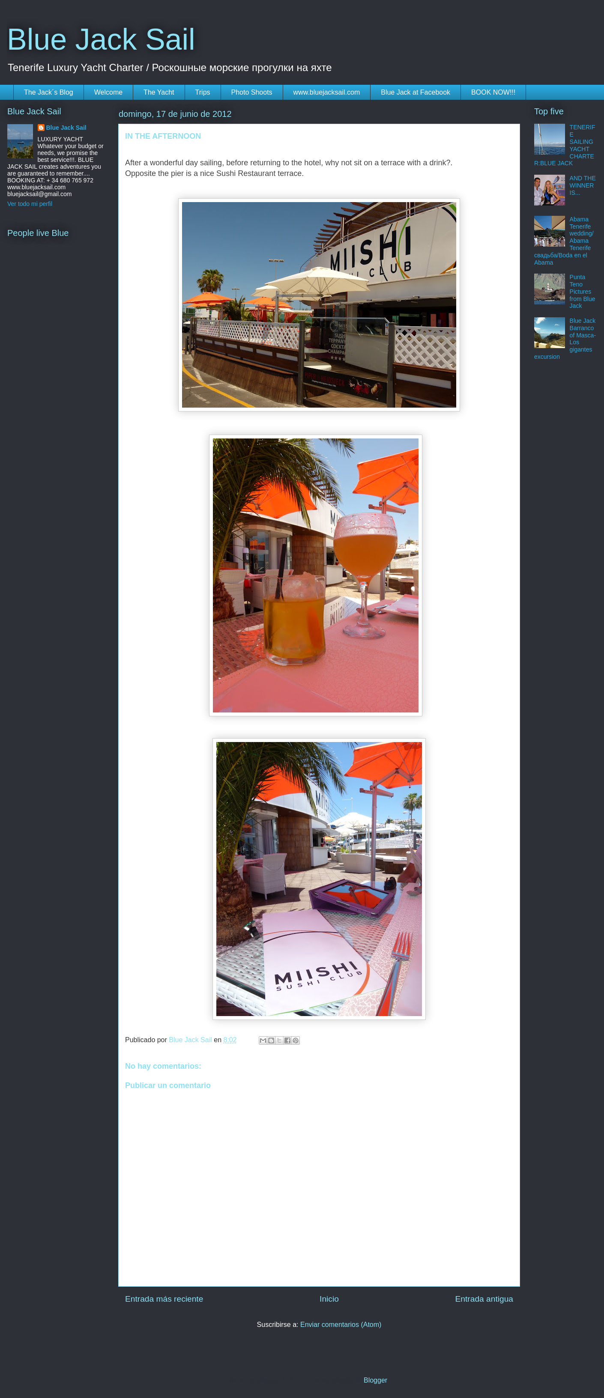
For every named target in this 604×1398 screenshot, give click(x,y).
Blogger (375, 1380)
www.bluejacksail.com (326, 92)
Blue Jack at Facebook (415, 92)
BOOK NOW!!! (493, 92)
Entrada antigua (484, 1298)
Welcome (108, 92)
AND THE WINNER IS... (583, 185)
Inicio (329, 1298)
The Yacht (159, 92)
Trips (202, 92)
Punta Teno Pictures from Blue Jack (582, 291)
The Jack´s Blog (48, 92)
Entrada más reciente (164, 1298)
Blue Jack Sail (101, 39)
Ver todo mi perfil (29, 203)
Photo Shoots (251, 92)
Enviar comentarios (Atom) (340, 1324)
